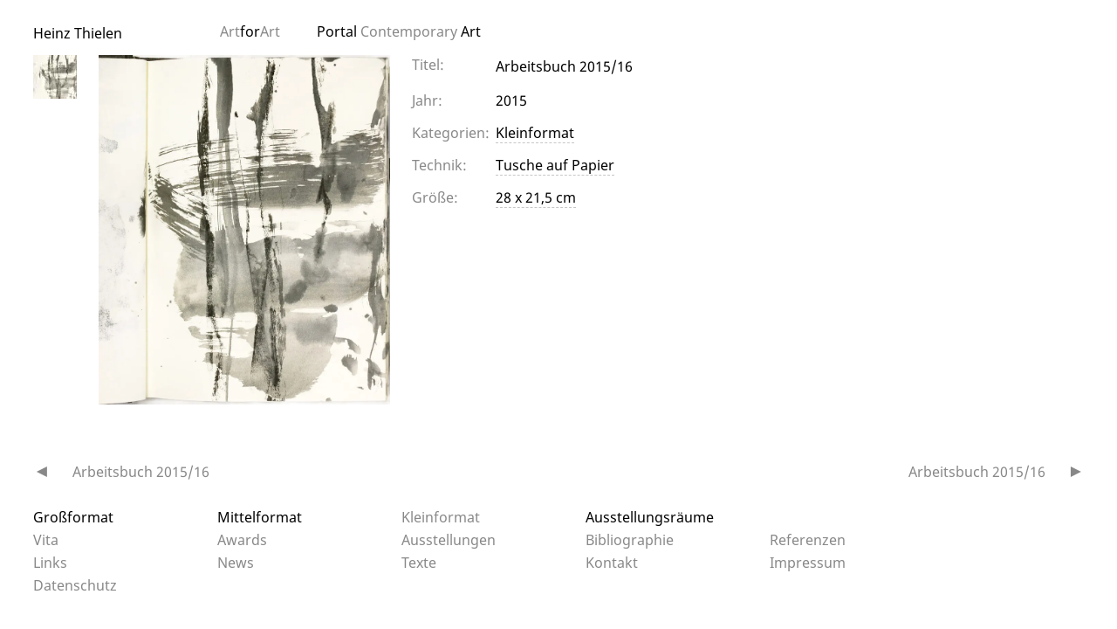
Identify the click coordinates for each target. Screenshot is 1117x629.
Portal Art (399, 31)
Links (50, 562)
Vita (45, 540)
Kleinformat (535, 132)
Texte (418, 562)
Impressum (808, 562)
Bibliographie (630, 540)
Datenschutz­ (75, 585)
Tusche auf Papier (555, 165)
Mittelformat (259, 517)
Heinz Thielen (77, 33)
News (235, 562)
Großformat (73, 517)
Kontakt (612, 562)
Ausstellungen (448, 540)
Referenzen (808, 540)
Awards (242, 540)
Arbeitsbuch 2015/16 (140, 471)
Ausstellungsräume (650, 517)
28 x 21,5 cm (536, 197)
